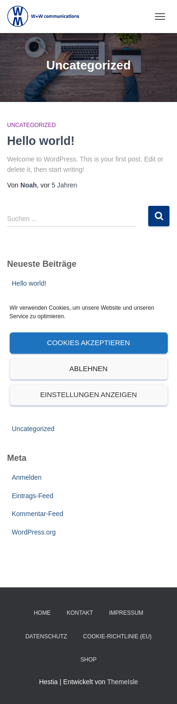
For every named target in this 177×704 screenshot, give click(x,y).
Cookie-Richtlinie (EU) (117, 636)
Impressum (126, 613)
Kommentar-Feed (37, 513)
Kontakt (80, 613)
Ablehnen (88, 369)
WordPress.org (34, 532)
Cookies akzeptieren (88, 343)
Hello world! (41, 140)
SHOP (88, 659)
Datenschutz (46, 636)
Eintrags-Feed (32, 496)
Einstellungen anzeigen (88, 394)
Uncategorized (31, 125)
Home (42, 613)
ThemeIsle (122, 682)
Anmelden (27, 477)
